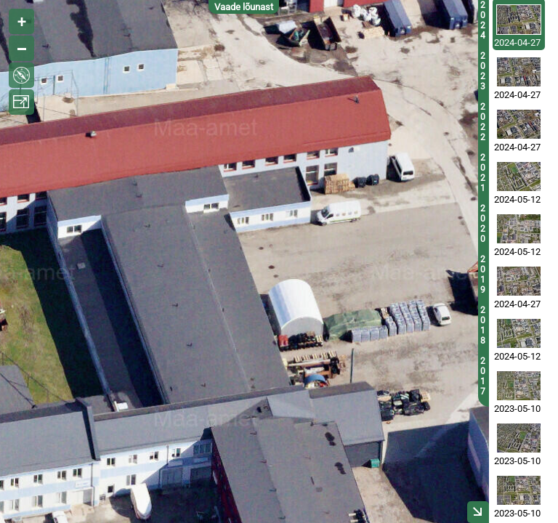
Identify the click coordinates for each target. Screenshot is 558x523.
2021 (482, 173)
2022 (482, 122)
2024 (482, 20)
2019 (482, 274)
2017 (482, 376)
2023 (482, 71)
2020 (482, 223)
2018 (482, 325)
